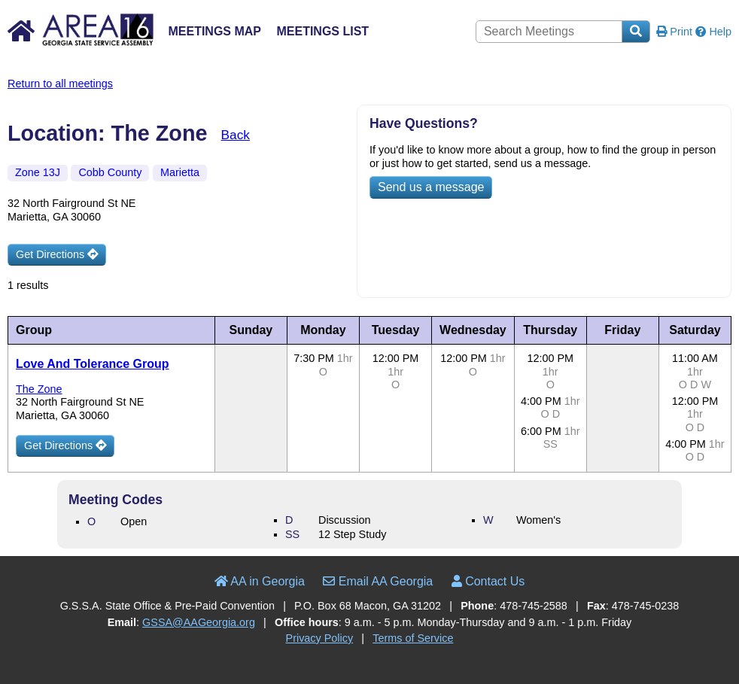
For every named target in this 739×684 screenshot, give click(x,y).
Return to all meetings (60, 84)
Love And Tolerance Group (92, 363)
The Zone (39, 389)
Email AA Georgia (378, 581)
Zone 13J (37, 172)
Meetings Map (214, 31)
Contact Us (488, 581)
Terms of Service (413, 638)
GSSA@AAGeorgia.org (198, 622)
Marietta (179, 172)
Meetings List (322, 31)
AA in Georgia (259, 581)
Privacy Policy (320, 638)
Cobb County (109, 172)
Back (235, 134)
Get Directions (57, 254)
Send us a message (431, 187)
